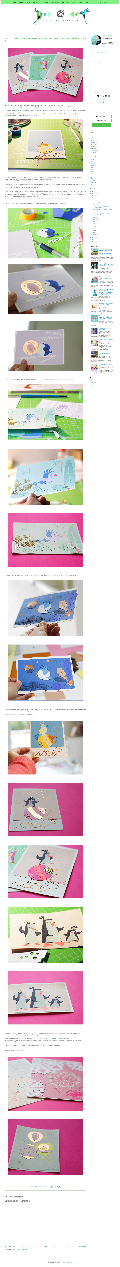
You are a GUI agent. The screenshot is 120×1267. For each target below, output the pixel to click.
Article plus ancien (81, 1246)
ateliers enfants (95, 139)
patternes (93, 177)
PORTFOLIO (36, 2)
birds (92, 140)
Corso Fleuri (94, 150)
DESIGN (80, 2)
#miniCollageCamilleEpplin (33, 1047)
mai (94, 226)
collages (46, 1189)
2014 (93, 239)
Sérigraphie (94, 178)
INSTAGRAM (102, 62)
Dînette (93, 159)
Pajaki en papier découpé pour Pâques (105, 329)
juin (94, 223)
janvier (94, 234)
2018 (93, 195)
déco (92, 154)
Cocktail (93, 146)
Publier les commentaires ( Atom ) (20, 1249)
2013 (93, 241)
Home (14, 2)
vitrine (92, 184)
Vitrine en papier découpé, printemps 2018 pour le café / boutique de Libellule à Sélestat (106, 265)
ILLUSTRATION (55, 2)
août (94, 221)
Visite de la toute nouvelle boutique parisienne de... (101, 213)
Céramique (94, 144)
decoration (94, 158)
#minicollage (34, 107)
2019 (93, 193)
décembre (95, 202)
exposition (93, 163)
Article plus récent (9, 1246)
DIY (92, 161)
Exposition (94, 386)
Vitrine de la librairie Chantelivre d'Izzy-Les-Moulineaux (105, 353)
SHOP (28, 2)
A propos (21, 2)
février (94, 232)
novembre (95, 204)
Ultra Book (101, 102)
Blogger (70, 1262)
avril (94, 228)
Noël (92, 169)
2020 (93, 191)
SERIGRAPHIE (65, 2)
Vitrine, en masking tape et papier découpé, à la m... (101, 206)
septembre (95, 219)
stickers (93, 180)
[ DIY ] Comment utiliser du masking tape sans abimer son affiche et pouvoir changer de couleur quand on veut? (105, 251)
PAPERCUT (45, 2)
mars (94, 230)
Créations (93, 152)
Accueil (45, 1246)
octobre (95, 217)
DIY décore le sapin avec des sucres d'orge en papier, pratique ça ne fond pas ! (106, 317)
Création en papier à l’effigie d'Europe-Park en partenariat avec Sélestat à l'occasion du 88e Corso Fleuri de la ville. (106, 292)
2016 (93, 200)
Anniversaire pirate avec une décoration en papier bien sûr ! (106, 341)
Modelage (93, 165)
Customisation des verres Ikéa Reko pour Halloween (105, 365)
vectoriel (93, 182)
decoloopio (94, 156)
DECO (86, 2)
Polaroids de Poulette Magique (23, 711)
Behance (101, 99)
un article (16, 110)
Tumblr (102, 104)
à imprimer (94, 135)
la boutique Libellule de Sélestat (47, 1038)
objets (92, 171)
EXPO (73, 2)
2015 (93, 237)
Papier (52, 1189)
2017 (93, 198)
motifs (92, 167)
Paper (92, 173)
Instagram (38, 1045)
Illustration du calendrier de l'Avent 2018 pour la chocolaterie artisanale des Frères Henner (106, 305)
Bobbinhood (94, 142)
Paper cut (93, 384)
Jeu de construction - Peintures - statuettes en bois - (105, 278)
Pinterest (101, 101)
